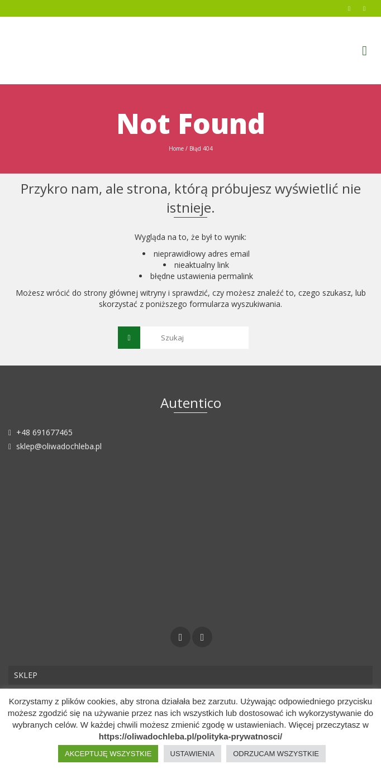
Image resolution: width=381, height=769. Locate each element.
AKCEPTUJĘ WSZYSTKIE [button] (108, 753)
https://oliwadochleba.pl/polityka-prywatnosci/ (190, 736)
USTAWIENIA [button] (192, 753)
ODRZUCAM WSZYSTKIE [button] (276, 753)
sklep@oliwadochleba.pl (55, 446)
